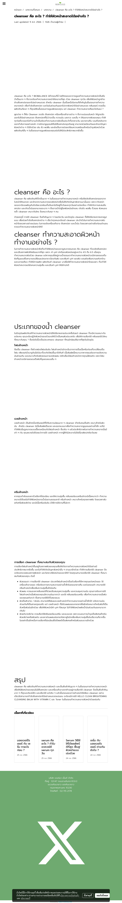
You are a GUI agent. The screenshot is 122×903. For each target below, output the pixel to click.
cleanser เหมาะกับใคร (29, 211)
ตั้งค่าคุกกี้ (88, 895)
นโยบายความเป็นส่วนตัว (69, 895)
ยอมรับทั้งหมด (102, 895)
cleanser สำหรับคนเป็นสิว (78, 423)
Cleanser (33, 114)
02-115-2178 (66, 791)
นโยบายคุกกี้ (25, 898)
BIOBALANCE (40, 96)
